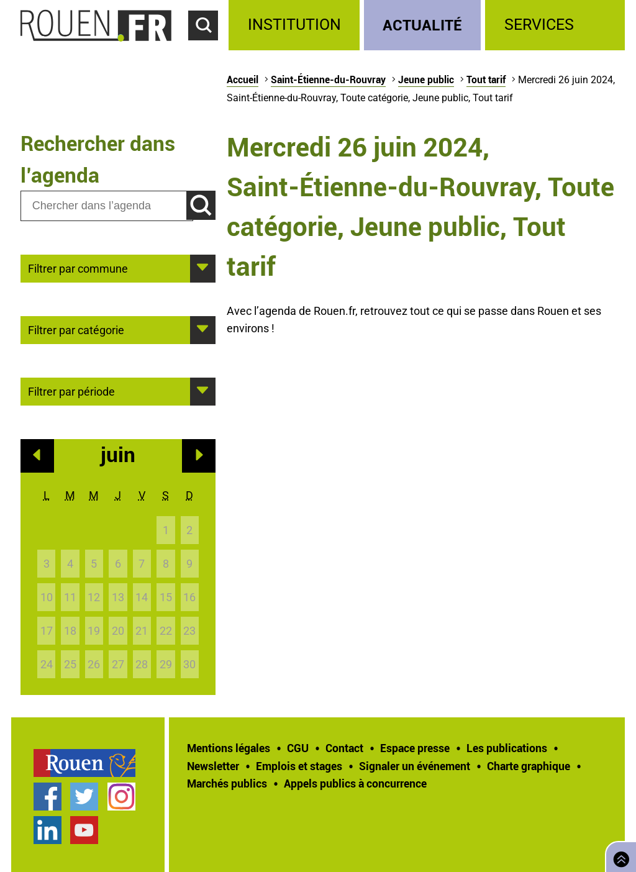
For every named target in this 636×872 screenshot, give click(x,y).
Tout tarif (486, 79)
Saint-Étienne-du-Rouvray (328, 79)
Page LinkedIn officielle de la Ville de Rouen (47, 830)
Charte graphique (528, 765)
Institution (294, 25)
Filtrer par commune (78, 267)
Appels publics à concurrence (355, 783)
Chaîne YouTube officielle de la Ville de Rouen (84, 830)
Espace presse (415, 747)
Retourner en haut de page (618, 855)
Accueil (242, 79)
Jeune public (426, 79)
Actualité (422, 24)
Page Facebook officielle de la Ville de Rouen (47, 797)
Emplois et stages (299, 765)
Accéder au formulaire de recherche (208, 47)
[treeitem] (296, 25)
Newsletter (213, 765)
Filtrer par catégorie (76, 329)
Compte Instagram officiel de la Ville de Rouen (121, 797)
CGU (298, 747)
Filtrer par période (71, 390)
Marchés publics (227, 783)
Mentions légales (228, 747)
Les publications (506, 747)
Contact (344, 747)
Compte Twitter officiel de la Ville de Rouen (84, 797)
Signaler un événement (414, 765)
